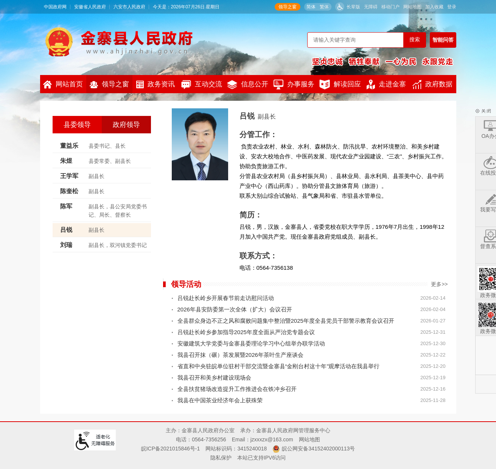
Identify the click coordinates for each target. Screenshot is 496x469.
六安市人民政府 (129, 6)
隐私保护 (221, 458)
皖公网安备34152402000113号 (318, 449)
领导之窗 (287, 6)
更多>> (439, 284)
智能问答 (443, 40)
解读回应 (340, 84)
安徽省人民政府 (90, 6)
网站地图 (412, 6)
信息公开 (247, 84)
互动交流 (201, 84)
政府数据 (432, 84)
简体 (311, 6)
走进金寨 (386, 84)
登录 (451, 6)
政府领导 (126, 124)
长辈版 (353, 6)
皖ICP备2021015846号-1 (170, 449)
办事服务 (294, 84)
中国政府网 (55, 6)
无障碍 (371, 6)
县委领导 (77, 124)
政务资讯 (155, 84)
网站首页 (63, 84)
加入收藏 (434, 6)
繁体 (324, 6)
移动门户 (390, 6)
